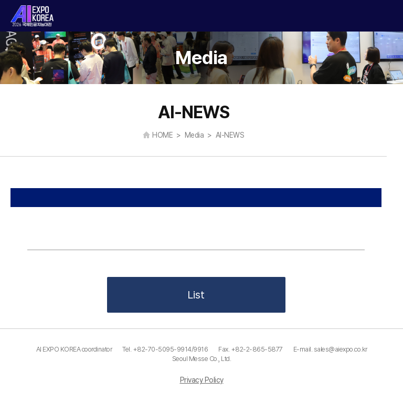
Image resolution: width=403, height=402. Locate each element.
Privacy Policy (202, 380)
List (196, 294)
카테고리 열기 (386, 16)
